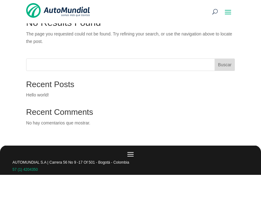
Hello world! (37, 94)
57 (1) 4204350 (25, 169)
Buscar (225, 64)
